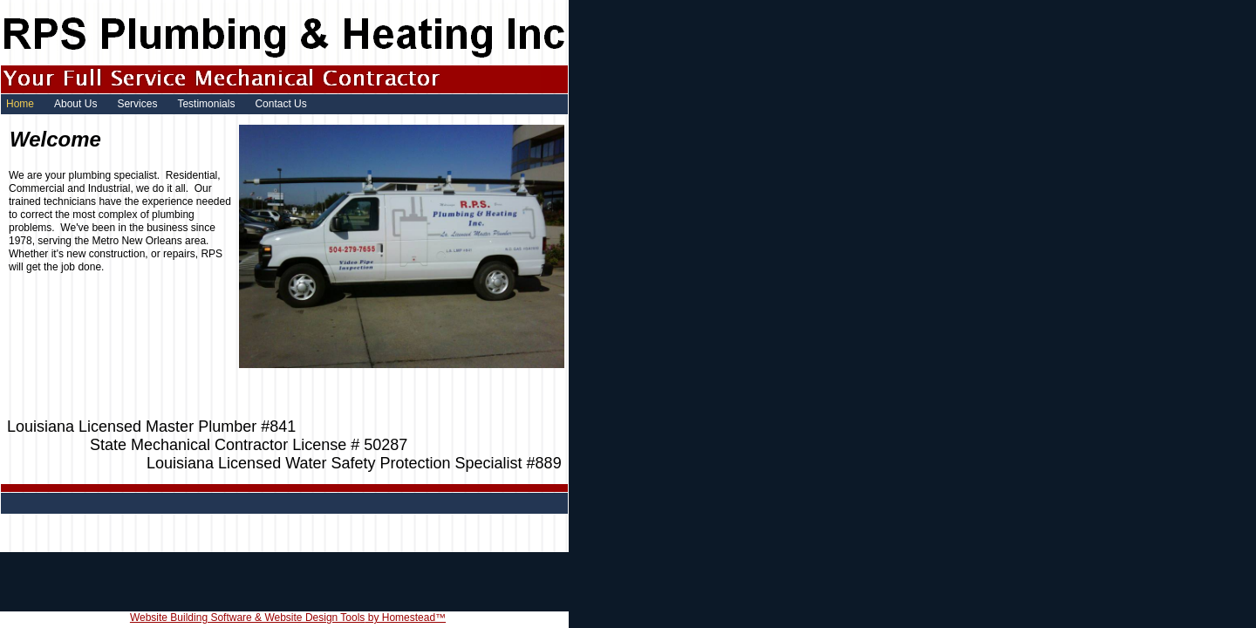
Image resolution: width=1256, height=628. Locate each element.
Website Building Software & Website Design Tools (247, 617)
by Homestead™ (405, 617)
